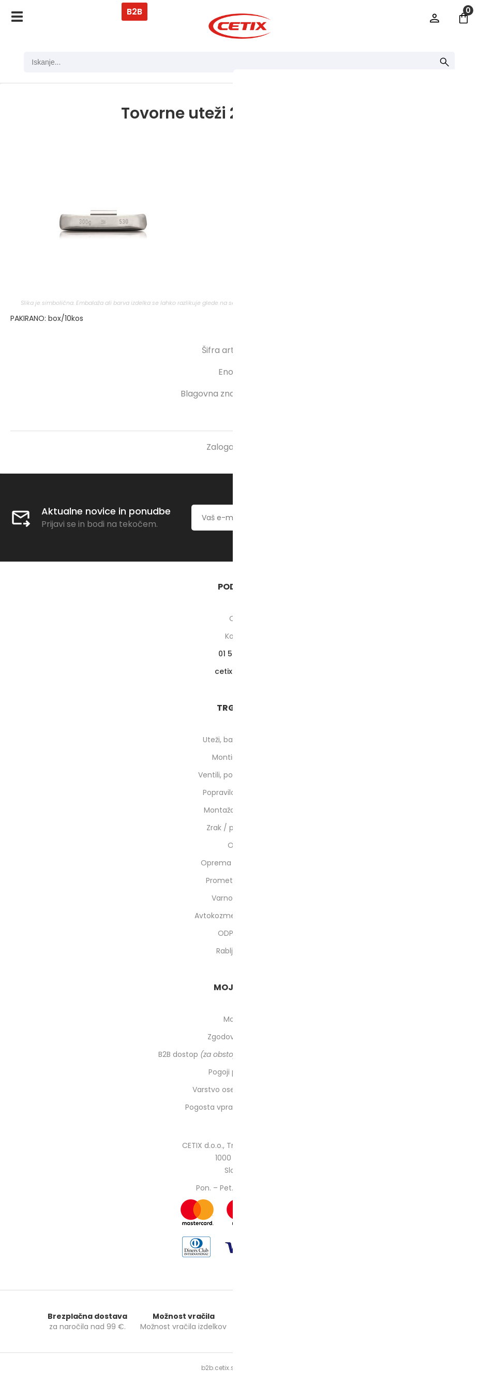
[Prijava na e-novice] (376, 518)
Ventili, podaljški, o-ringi (239, 775)
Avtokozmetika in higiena (239, 915)
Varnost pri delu (240, 898)
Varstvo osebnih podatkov (239, 1089)
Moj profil (239, 1019)
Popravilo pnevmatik (239, 792)
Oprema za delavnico (240, 863)
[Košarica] (463, 18)
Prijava (434, 18)
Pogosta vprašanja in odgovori (239, 1107)
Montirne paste (239, 757)
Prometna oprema (239, 880)
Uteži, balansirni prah (239, 739)
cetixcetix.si (240, 671)
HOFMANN (277, 394)
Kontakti (240, 636)
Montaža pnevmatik (240, 810)
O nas (239, 618)
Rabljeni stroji (239, 951)
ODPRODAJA (240, 933)
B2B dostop (239, 1054)
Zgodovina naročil (239, 1037)
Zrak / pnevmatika (239, 827)
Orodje (240, 845)
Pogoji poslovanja (239, 1072)
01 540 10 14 (239, 654)
